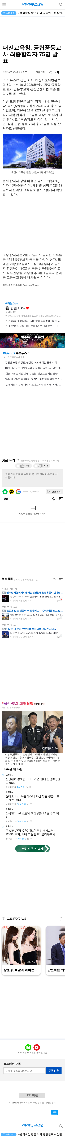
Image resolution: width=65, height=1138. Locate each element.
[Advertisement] (33, 30)
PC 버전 (32, 1095)
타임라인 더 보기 (32, 848)
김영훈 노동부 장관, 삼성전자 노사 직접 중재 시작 (31, 362)
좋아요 (27, 308)
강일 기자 (17, 308)
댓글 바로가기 (54, 1112)
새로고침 (28, 353)
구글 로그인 (18, 491)
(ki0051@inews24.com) (28, 285)
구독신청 (53, 1070)
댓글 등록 (56, 491)
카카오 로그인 (11, 491)
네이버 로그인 (5, 491)
